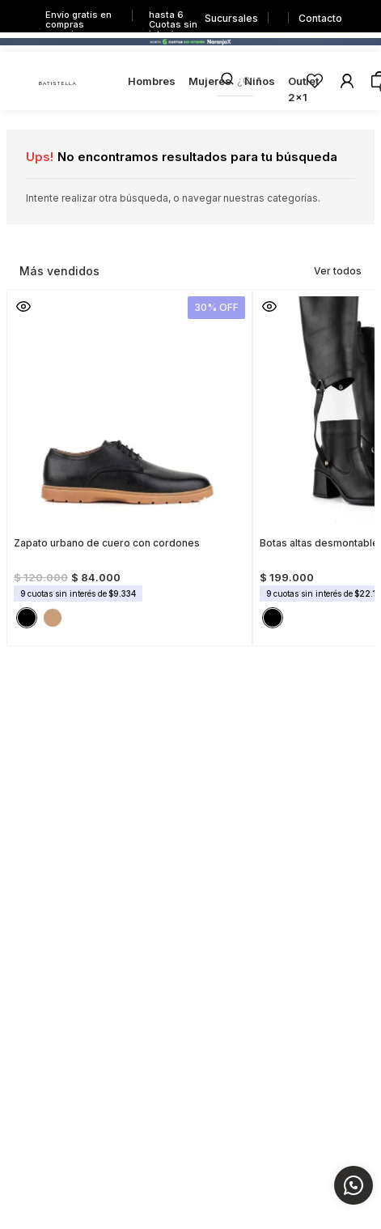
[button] (23, 306)
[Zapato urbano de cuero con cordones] (129, 462)
